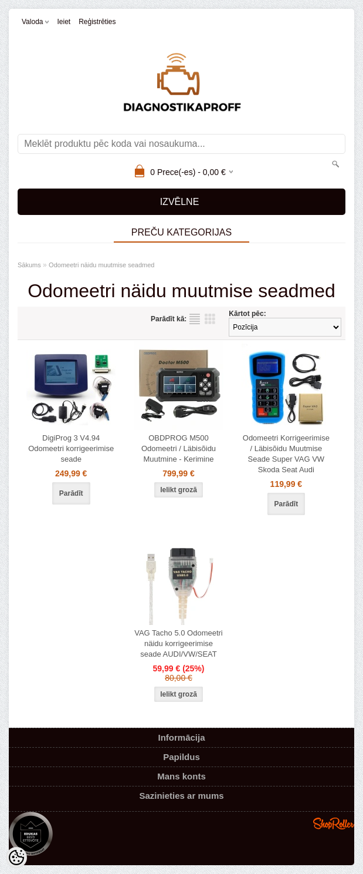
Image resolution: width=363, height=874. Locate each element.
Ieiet (63, 22)
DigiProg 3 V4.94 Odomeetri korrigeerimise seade (71, 448)
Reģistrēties (97, 22)
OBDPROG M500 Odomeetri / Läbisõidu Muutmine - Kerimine (178, 448)
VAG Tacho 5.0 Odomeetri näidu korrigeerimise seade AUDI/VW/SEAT (178, 643)
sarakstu (194, 319)
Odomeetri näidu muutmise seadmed (101, 264)
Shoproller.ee (333, 823)
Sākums (29, 264)
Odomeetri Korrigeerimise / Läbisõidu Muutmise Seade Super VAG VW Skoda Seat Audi (286, 453)
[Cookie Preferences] (16, 857)
